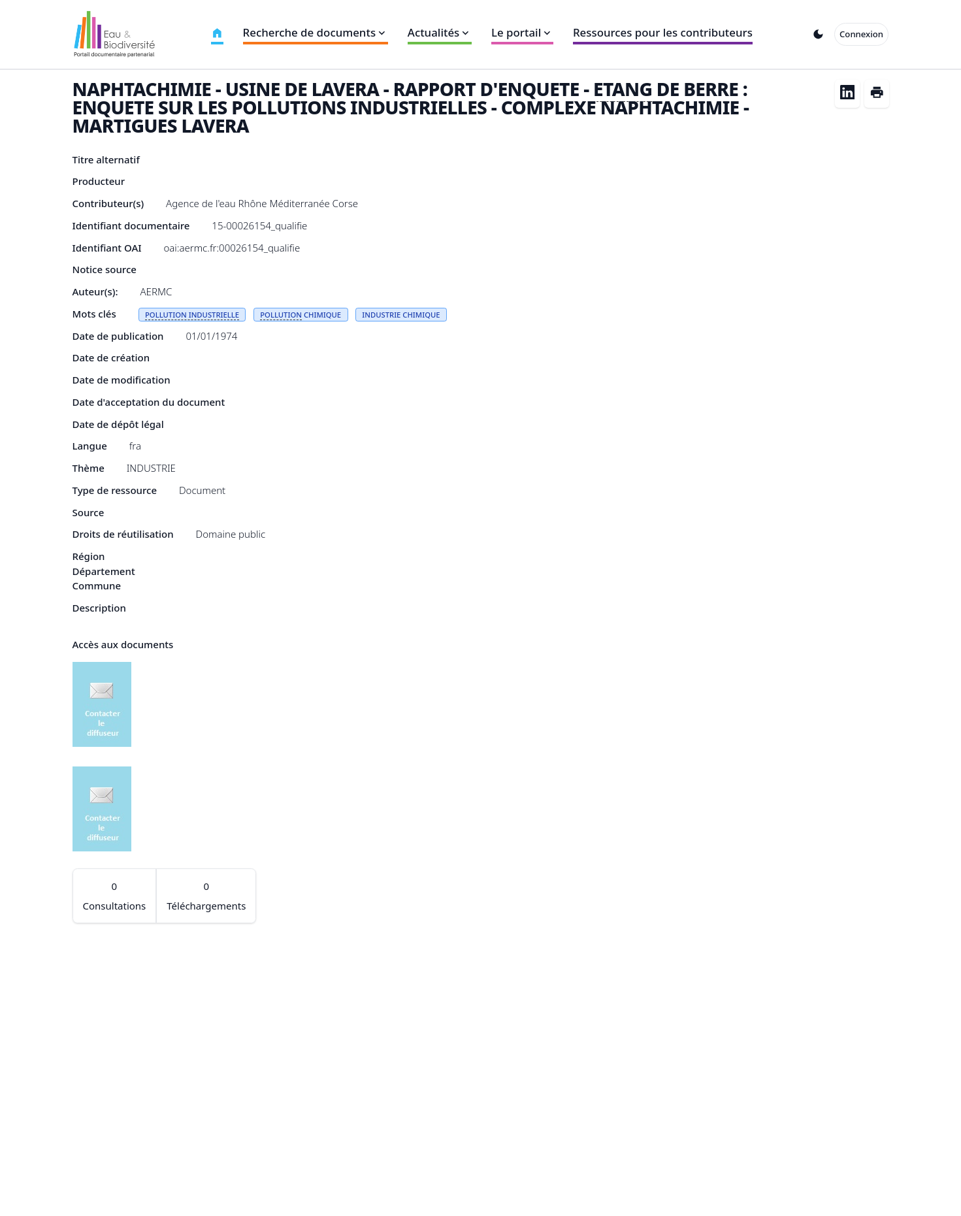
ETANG (622, 88)
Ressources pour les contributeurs (663, 32)
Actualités (440, 32)
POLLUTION (281, 315)
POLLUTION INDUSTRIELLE (192, 315)
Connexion (861, 34)
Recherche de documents (315, 32)
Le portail (522, 32)
